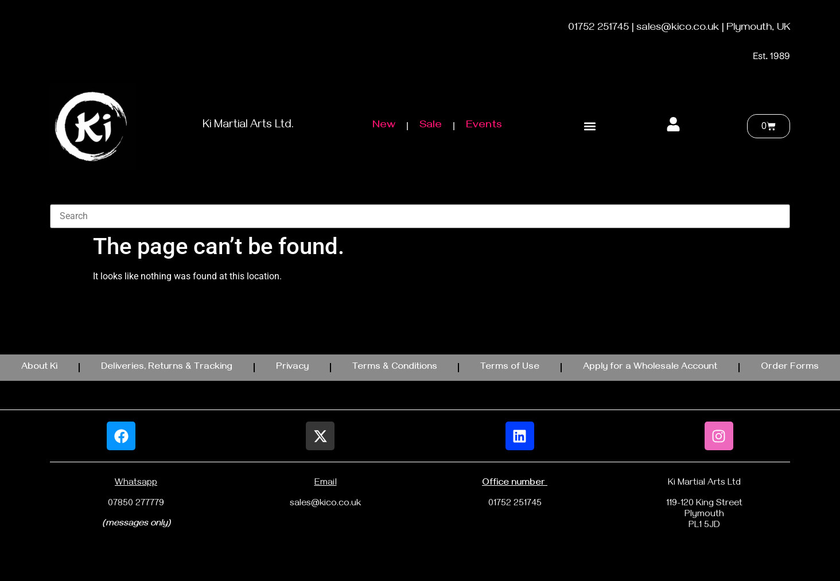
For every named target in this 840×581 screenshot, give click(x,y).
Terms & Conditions (394, 367)
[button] (589, 126)
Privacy (292, 367)
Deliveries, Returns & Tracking (166, 367)
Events (484, 125)
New (383, 125)
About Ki (39, 367)
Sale (430, 125)
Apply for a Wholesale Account (650, 367)
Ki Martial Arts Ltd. (248, 126)
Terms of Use (509, 367)
